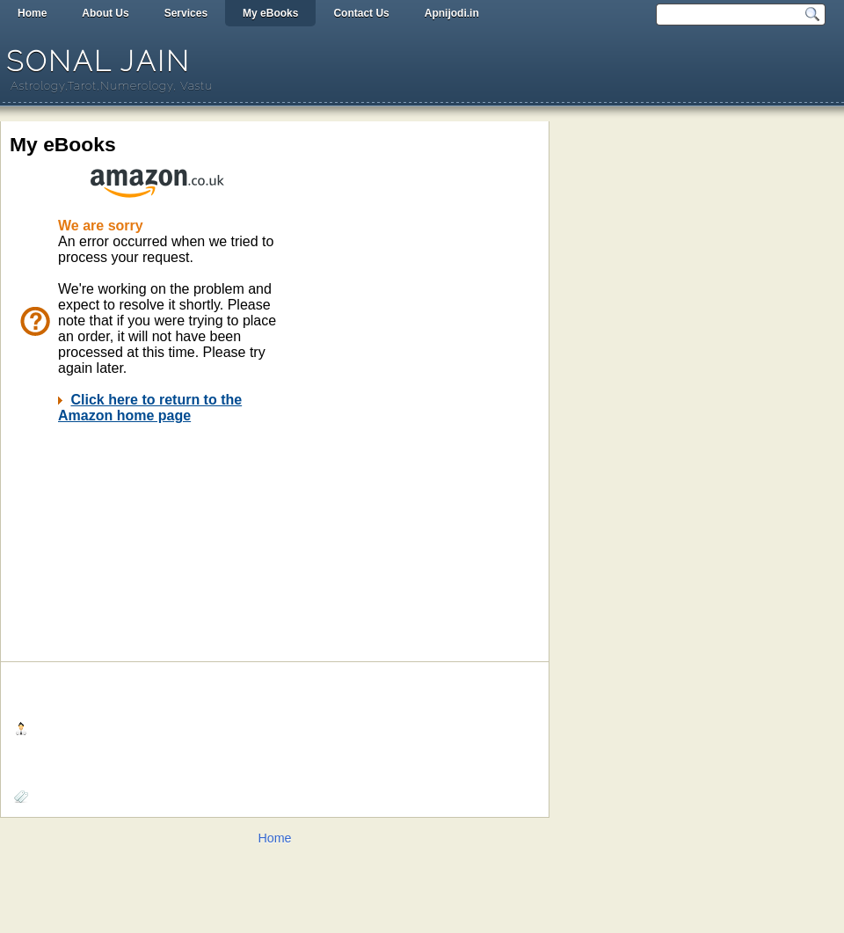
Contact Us (361, 13)
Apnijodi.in (452, 13)
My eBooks (270, 13)
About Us (105, 13)
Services (185, 13)
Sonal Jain (98, 61)
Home (32, 13)
